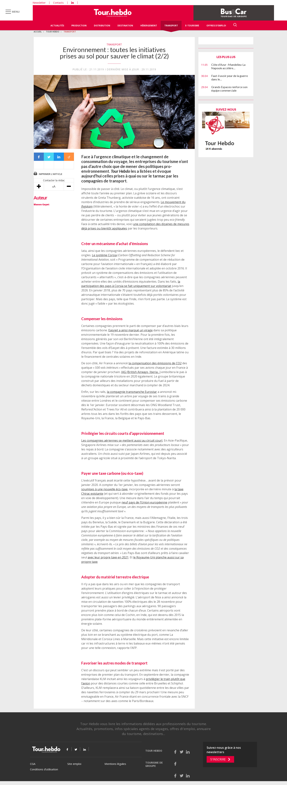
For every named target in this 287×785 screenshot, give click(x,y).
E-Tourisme (192, 25)
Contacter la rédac (54, 180)
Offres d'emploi (216, 25)
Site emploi (74, 764)
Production (79, 25)
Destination (125, 25)
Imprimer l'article (50, 174)
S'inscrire (218, 759)
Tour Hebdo (52, 31)
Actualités (57, 25)
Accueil (38, 31)
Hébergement (148, 25)
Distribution (102, 25)
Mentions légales (115, 764)
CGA (32, 764)
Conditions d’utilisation (44, 769)
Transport (171, 25)
